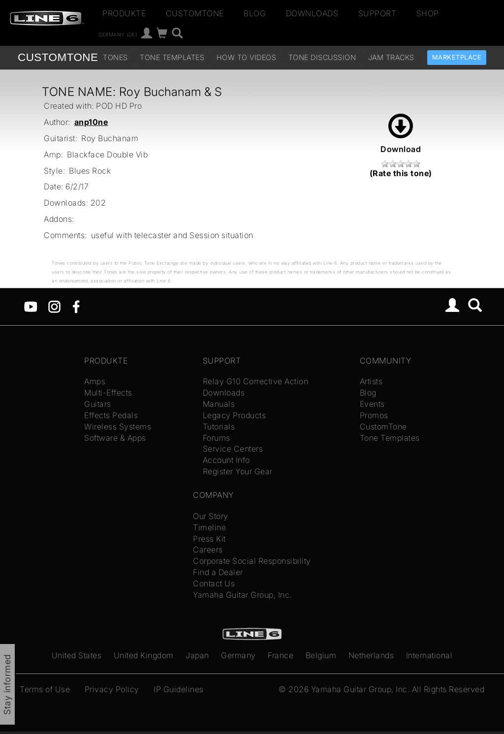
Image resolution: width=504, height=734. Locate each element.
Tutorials (219, 426)
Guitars (97, 404)
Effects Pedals (111, 415)
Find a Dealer (218, 572)
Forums (216, 438)
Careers (208, 549)
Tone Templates (172, 57)
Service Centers (233, 449)
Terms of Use (45, 689)
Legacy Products (234, 415)
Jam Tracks (391, 57)
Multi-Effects (108, 393)
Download (400, 134)
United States (77, 655)
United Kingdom (144, 655)
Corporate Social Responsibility (252, 561)
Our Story (210, 516)
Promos (374, 415)
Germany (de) (117, 34)
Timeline (209, 527)
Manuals (219, 404)
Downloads (312, 13)
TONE (58, 57)
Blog (255, 13)
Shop (427, 13)
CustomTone (195, 13)
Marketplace (457, 57)
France (280, 655)
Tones (115, 57)
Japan (197, 655)
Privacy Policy (112, 689)
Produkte (124, 13)
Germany (238, 655)
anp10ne (91, 122)
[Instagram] (54, 305)
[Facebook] (76, 305)
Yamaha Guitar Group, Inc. (242, 595)
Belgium (321, 655)
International (429, 655)
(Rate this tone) (401, 173)
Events (372, 404)
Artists (371, 381)
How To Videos (247, 57)
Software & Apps (115, 438)
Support (377, 13)
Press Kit (209, 539)
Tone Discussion (322, 57)
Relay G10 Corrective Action (256, 381)
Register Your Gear (238, 471)
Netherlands (371, 655)
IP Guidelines (179, 689)
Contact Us (214, 583)
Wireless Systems (117, 426)
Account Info (226, 460)
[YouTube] (30, 305)
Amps (94, 381)
